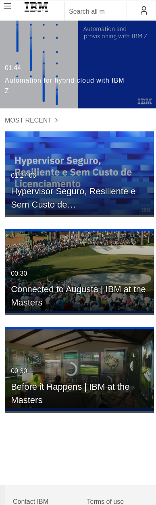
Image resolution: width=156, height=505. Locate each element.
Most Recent (31, 120)
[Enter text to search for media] (87, 12)
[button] (143, 10)
